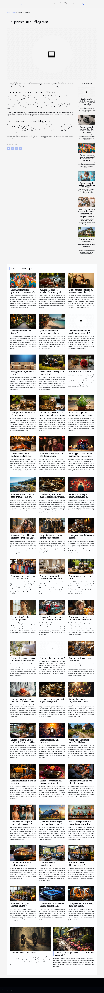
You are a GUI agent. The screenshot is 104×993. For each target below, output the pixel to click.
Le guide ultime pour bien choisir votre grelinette (52, 536)
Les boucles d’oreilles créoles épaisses (20, 618)
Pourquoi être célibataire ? (81, 371)
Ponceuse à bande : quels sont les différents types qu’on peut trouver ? (51, 619)
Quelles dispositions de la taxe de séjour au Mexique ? (52, 497)
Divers (75, 4)
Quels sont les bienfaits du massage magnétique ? (81, 291)
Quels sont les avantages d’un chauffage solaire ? (51, 822)
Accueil (8, 13)
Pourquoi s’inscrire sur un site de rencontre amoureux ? (51, 456)
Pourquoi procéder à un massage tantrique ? (51, 782)
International (42, 4)
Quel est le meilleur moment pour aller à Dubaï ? (49, 333)
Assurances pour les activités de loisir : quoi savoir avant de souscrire (51, 292)
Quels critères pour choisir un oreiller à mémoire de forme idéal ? (23, 660)
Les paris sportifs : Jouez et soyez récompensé (52, 700)
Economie (31, 4)
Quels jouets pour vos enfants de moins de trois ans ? (80, 619)
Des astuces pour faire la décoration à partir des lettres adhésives (80, 824)
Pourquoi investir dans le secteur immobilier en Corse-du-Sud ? (22, 497)
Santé (53, 4)
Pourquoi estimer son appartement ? (49, 863)
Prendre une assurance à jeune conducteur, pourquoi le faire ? (52, 415)
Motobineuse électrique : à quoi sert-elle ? (52, 372)
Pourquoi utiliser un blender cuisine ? (78, 863)
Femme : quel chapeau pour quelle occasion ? (21, 822)
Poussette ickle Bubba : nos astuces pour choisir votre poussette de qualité (23, 537)
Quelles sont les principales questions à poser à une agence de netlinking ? (87, 102)
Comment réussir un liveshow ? (49, 741)
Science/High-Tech (64, 4)
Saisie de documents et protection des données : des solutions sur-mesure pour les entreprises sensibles (86, 213)
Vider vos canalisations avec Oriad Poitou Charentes (79, 742)
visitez (49, 105)
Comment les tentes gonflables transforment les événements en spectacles (87, 158)
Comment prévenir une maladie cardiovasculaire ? (23, 700)
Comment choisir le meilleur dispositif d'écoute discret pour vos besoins (86, 130)
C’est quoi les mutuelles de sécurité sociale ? (23, 413)
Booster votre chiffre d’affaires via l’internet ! (21, 454)
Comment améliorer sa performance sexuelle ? (79, 332)
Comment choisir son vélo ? (23, 952)
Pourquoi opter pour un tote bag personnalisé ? (23, 577)
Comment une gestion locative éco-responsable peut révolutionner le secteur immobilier (86, 243)
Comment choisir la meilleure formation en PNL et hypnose (87, 185)
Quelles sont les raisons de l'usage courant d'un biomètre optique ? (52, 906)
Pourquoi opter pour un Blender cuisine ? (21, 904)
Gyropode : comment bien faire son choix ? (80, 904)
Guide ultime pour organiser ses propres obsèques (78, 701)
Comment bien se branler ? (52, 658)
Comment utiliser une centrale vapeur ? (21, 863)
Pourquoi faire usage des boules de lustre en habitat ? (23, 742)
